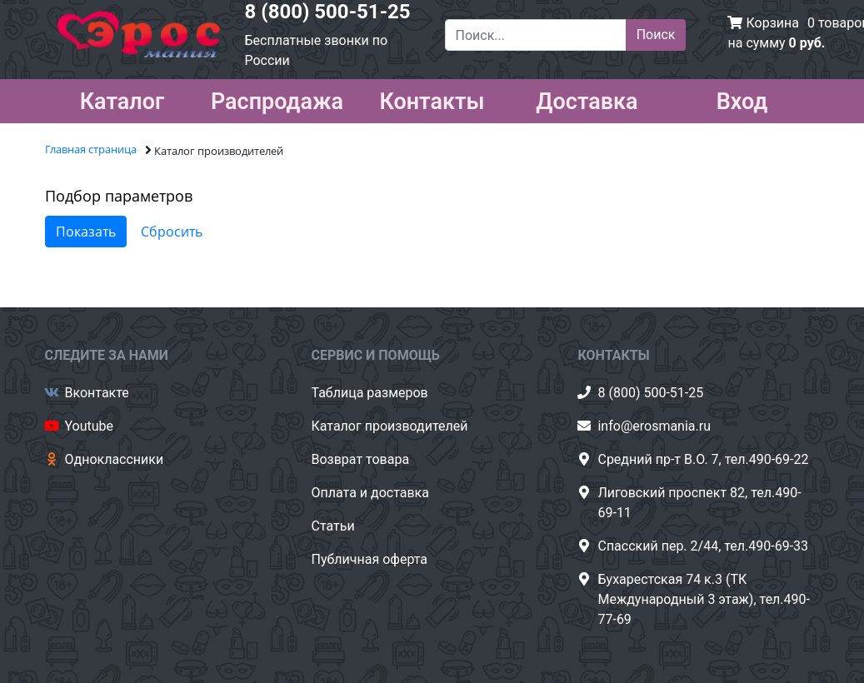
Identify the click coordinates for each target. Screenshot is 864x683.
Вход (742, 98)
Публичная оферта (369, 559)
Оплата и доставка (369, 493)
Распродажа (277, 98)
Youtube (89, 426)
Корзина (772, 23)
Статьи (332, 526)
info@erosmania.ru (654, 426)
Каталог (122, 98)
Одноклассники (114, 459)
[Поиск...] (536, 35)
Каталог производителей (389, 426)
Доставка (586, 98)
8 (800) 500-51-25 (328, 11)
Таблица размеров (369, 393)
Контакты (431, 98)
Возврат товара (360, 459)
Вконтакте (97, 393)
